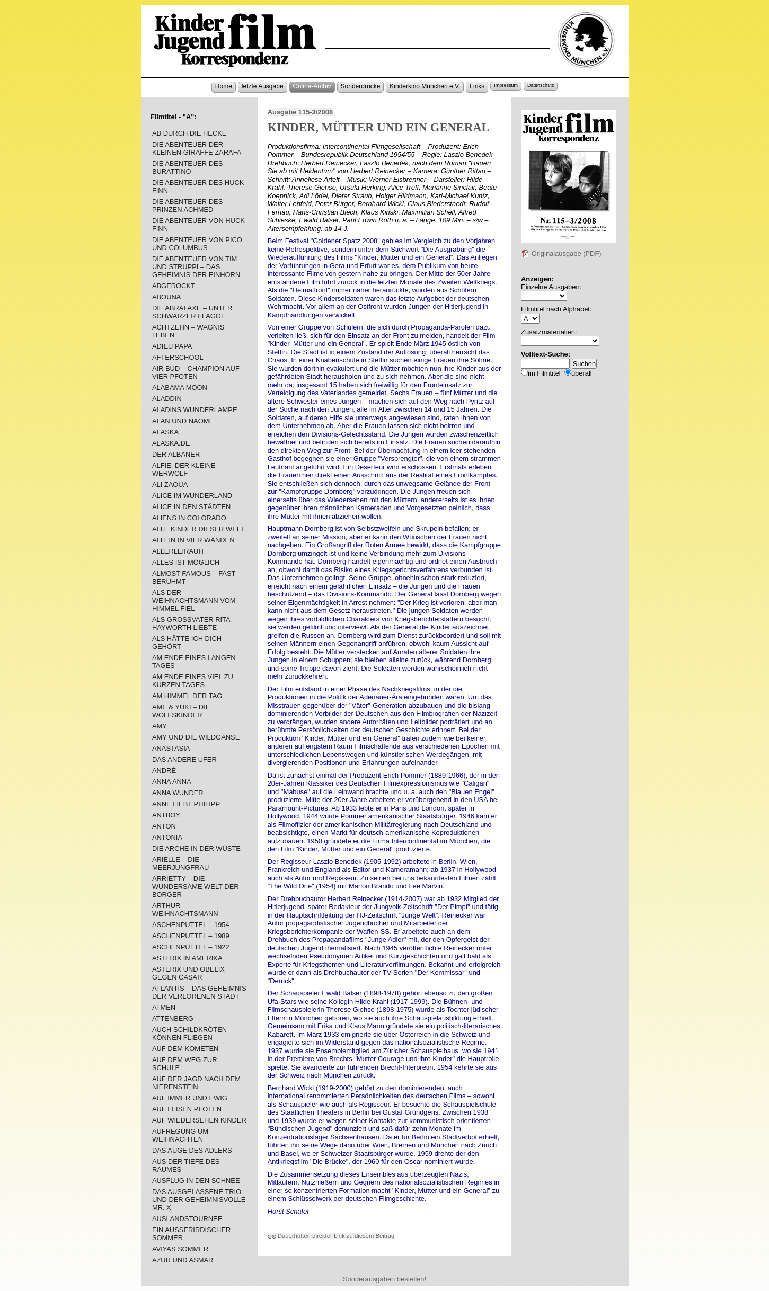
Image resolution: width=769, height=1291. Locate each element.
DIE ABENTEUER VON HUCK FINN (198, 225)
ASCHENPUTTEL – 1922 (190, 947)
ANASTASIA (171, 748)
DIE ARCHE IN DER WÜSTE (196, 848)
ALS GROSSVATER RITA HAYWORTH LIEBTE (191, 623)
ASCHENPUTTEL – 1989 (190, 936)
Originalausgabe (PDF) (561, 253)
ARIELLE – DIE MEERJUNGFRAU (180, 863)
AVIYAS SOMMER (180, 1249)
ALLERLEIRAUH (178, 551)
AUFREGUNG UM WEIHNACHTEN (180, 1135)
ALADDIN (167, 399)
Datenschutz (540, 85)
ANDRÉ (164, 770)
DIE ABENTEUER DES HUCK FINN (198, 186)
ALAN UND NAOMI (181, 421)
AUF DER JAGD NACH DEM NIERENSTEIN (196, 1083)
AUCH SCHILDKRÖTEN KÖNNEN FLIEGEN (189, 1033)
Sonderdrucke (361, 86)
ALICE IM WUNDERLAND (192, 496)
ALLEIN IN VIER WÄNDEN (193, 540)
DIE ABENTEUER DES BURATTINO (187, 167)
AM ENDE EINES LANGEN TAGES (194, 662)
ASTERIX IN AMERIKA (187, 958)
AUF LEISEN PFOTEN (187, 1109)
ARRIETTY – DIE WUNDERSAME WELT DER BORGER (195, 886)
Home (223, 86)
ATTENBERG (172, 1018)
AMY (159, 726)
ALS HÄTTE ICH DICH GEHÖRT (187, 643)
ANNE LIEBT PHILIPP (186, 804)
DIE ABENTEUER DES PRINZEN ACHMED (187, 205)
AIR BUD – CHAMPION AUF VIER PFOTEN (196, 372)
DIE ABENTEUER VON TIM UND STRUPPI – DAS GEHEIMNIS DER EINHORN (196, 267)
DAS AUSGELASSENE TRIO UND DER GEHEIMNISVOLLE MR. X (198, 1200)
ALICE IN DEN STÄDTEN (191, 507)
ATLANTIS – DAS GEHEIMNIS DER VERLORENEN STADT (199, 992)
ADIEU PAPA (172, 346)
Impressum (506, 85)
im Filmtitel (544, 373)
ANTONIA (167, 837)
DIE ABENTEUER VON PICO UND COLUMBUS (197, 244)
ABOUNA (166, 297)
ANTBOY (166, 815)
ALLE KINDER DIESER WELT (198, 529)
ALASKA (165, 432)
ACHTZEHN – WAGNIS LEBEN (188, 331)
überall (581, 373)
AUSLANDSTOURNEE (187, 1219)
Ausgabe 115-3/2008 (300, 112)
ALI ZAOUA (170, 484)
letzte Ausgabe (263, 86)
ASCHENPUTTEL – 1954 (190, 925)
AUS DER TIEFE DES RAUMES (185, 1165)
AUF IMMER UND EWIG (189, 1098)
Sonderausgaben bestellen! (384, 1279)
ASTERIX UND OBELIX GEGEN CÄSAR (188, 973)
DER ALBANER (176, 454)
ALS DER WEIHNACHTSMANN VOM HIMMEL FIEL (194, 600)
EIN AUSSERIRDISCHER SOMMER (191, 1234)
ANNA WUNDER (178, 793)
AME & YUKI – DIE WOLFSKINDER (181, 711)
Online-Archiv (312, 86)
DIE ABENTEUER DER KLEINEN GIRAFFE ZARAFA (197, 148)
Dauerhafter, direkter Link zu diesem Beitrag (331, 1236)
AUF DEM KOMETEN (185, 1049)
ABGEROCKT (173, 286)
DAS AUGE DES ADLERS (192, 1150)
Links (477, 86)
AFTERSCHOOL (178, 357)
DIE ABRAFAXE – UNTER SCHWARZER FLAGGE (192, 312)
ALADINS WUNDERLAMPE (194, 410)
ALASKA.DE (171, 443)
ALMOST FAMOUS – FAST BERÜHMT (193, 577)
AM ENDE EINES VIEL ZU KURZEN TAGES (192, 681)
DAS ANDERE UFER (184, 759)
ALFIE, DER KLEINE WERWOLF (184, 469)
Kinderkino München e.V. (425, 86)
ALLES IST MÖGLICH (185, 562)
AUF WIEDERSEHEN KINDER (199, 1120)
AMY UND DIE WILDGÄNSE (196, 737)
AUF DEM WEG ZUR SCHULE (184, 1064)
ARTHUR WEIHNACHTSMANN (185, 910)
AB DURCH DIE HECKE (189, 133)
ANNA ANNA (171, 782)
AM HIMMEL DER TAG (187, 696)
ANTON (164, 826)
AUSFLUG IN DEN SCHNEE (196, 1181)
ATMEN (163, 1007)
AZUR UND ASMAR (182, 1260)
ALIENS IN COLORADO (189, 518)
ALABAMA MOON (179, 387)
